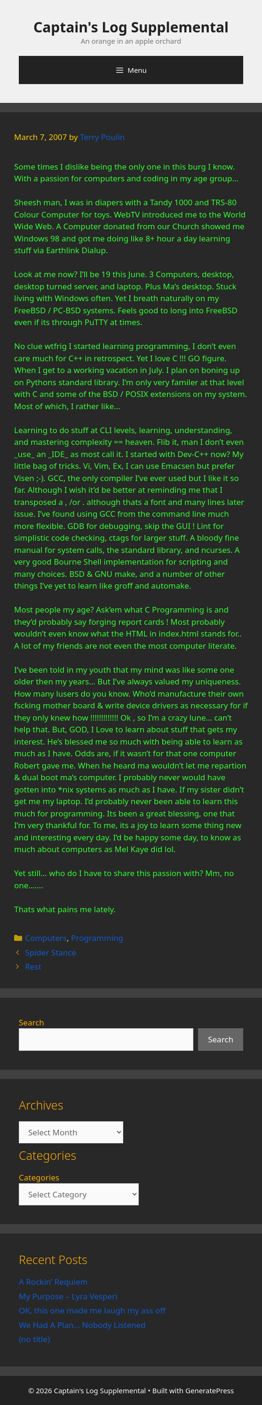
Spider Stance (50, 952)
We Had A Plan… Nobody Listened (82, 1325)
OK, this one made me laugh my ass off (92, 1310)
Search (31, 1022)
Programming (97, 937)
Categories (39, 1177)
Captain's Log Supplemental (131, 27)
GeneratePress (209, 1390)
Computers (46, 937)
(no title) (34, 1339)
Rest (33, 966)
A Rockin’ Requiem (53, 1281)
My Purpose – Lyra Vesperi (68, 1296)
